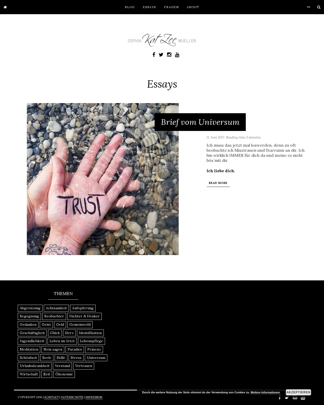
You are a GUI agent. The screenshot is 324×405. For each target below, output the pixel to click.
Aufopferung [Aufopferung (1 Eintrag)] (83, 308)
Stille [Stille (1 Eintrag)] (61, 357)
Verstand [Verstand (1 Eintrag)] (62, 365)
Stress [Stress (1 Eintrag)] (76, 357)
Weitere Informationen (265, 392)
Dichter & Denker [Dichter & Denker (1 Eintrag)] (84, 316)
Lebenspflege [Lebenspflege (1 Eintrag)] (91, 341)
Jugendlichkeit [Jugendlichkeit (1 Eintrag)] (32, 341)
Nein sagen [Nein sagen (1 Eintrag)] (53, 349)
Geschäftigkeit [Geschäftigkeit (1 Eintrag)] (32, 333)
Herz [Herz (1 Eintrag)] (69, 333)
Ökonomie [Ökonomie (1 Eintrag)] (64, 374)
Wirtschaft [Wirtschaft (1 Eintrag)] (29, 374)
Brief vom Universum (200, 122)
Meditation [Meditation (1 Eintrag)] (29, 349)
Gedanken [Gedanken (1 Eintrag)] (28, 324)
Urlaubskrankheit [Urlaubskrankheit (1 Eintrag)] (35, 365)
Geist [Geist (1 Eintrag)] (46, 324)
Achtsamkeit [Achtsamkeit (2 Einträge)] (56, 308)
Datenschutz (72, 397)
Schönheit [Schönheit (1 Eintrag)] (28, 357)
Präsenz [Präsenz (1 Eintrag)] (94, 349)
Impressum (93, 397)
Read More (218, 183)
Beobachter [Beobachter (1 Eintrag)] (54, 316)
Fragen (171, 7)
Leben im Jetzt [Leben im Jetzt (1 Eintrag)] (62, 341)
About (193, 7)
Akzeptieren (298, 392)
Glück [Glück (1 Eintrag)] (55, 333)
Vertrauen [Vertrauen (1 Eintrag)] (83, 365)
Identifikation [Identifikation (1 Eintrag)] (90, 333)
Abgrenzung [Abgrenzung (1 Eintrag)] (30, 308)
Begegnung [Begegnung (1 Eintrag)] (29, 316)
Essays (149, 7)
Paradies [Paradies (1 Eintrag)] (75, 349)
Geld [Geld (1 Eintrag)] (60, 324)
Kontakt (51, 397)
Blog (130, 7)
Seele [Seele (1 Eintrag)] (46, 357)
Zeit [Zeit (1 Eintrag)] (46, 374)
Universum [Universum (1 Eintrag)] (96, 357)
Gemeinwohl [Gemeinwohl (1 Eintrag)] (80, 324)
